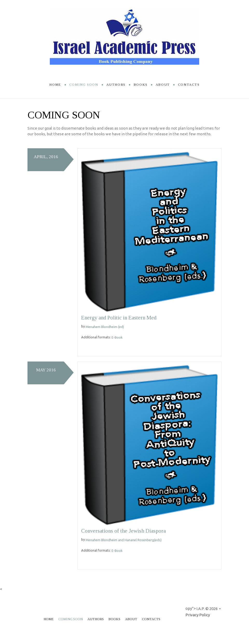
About (163, 84)
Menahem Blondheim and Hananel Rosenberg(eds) (124, 540)
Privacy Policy (197, 615)
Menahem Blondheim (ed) (105, 327)
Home (55, 84)
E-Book (117, 337)
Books (141, 84)
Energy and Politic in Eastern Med (119, 317)
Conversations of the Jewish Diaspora (124, 531)
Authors (116, 84)
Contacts (189, 84)
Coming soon (83, 84)
